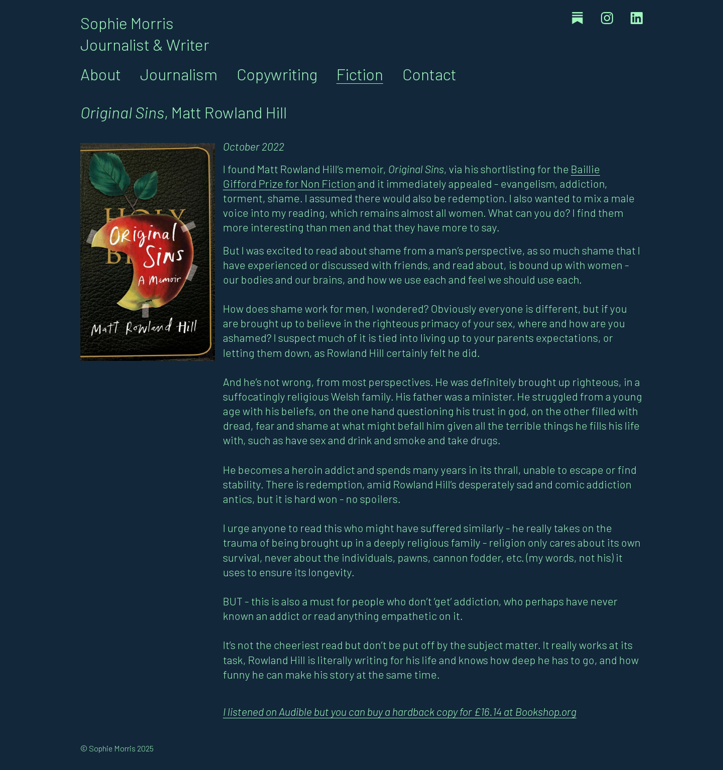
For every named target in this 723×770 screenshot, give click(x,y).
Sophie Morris (127, 22)
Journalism (178, 73)
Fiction (359, 73)
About (100, 73)
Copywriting (276, 73)
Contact (429, 73)
